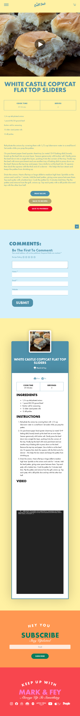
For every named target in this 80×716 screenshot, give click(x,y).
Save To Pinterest (40, 208)
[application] (40, 552)
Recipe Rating (17, 257)
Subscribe (40, 656)
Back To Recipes (40, 201)
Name (15, 272)
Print (37, 379)
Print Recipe (40, 193)
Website (15, 289)
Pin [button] (43, 379)
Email (14, 280)
